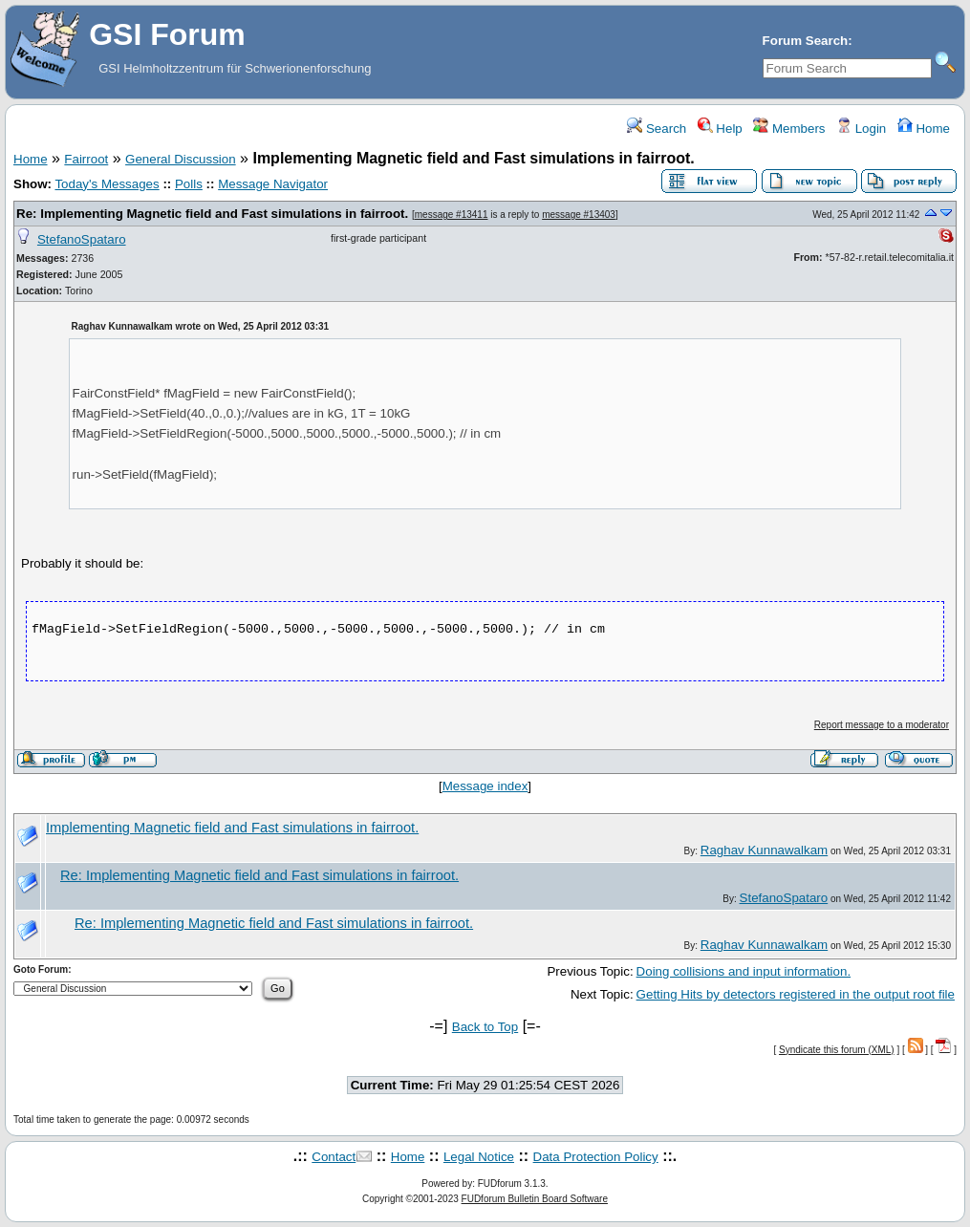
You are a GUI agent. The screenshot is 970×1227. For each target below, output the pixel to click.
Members (789, 128)
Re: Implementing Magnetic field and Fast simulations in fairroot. (212, 213)
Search (656, 128)
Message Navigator (273, 184)
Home (923, 128)
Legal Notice (478, 1157)
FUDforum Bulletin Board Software (535, 1199)
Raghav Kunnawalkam (764, 850)
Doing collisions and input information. (743, 971)
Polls (189, 184)
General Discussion (180, 159)
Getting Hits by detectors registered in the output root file (795, 994)
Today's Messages (106, 184)
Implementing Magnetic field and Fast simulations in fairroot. (232, 827)
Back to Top (485, 1027)
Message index (485, 786)
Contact (334, 1157)
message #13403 (578, 214)
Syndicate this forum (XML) (837, 1049)
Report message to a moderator (881, 725)
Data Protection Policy (595, 1157)
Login (861, 128)
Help (720, 128)
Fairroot (86, 159)
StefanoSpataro (81, 239)
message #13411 (451, 214)
